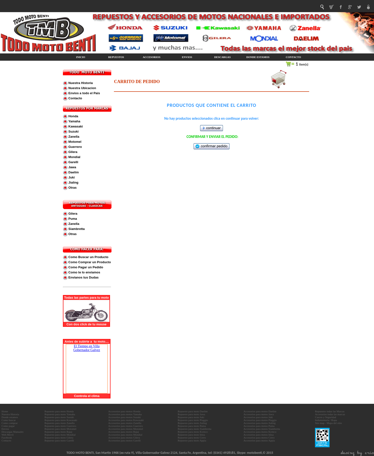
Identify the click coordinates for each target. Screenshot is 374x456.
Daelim (73, 172)
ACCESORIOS (152, 57)
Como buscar (8, 420)
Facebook (6, 437)
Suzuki (73, 131)
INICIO (80, 57)
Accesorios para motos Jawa (258, 414)
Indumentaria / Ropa (326, 420)
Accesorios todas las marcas (330, 414)
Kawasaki (75, 126)
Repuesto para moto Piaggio (193, 420)
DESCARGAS (222, 57)
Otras (72, 187)
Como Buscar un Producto (88, 257)
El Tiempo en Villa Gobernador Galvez (86, 348)
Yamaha (74, 121)
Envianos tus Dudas (83, 277)
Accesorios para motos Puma (258, 425)
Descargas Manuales (12, 431)
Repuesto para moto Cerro (192, 437)
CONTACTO (293, 57)
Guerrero (75, 147)
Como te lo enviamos (84, 272)
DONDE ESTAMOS (257, 57)
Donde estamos (9, 417)
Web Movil (7, 434)
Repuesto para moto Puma (192, 425)
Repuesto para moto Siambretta (194, 428)
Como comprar (9, 423)
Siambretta (76, 229)
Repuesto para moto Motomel (60, 428)
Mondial (74, 157)
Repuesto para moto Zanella (59, 423)
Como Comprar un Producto (89, 262)
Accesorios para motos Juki (258, 417)
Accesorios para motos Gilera (124, 437)
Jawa (72, 167)
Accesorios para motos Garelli (124, 440)
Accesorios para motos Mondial (125, 434)
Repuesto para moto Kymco (193, 431)
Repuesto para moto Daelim (193, 411)
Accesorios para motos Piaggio (260, 420)
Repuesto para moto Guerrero (60, 425)
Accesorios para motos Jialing (259, 423)
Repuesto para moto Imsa (191, 434)
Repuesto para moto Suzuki (59, 417)
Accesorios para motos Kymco (259, 431)
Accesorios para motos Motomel (125, 428)
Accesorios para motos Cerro (258, 437)
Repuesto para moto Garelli (59, 440)
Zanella (73, 136)
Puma (72, 218)
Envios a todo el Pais (84, 93)
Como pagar (8, 425)
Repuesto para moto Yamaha (59, 414)
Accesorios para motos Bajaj (123, 431)
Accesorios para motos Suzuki (124, 417)
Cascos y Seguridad (325, 417)
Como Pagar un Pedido (85, 267)
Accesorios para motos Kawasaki (126, 420)
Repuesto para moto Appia (192, 440)
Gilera (72, 152)
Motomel (74, 142)
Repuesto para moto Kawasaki (60, 420)
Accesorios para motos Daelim (259, 411)
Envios (5, 428)
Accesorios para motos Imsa (258, 434)
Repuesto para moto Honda (59, 411)
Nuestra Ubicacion (82, 88)
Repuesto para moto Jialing (192, 423)
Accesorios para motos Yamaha (125, 414)
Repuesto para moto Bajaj (58, 431)
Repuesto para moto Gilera (58, 437)
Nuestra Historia (80, 83)
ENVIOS (187, 57)
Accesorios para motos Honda (124, 411)
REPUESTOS (116, 57)
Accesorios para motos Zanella (124, 423)
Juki (71, 177)
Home (4, 411)
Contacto (75, 98)
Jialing (73, 182)
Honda (73, 116)
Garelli (73, 162)
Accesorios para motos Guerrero (125, 425)
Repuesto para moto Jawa (191, 414)
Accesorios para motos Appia (259, 440)
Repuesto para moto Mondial (60, 434)
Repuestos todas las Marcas (329, 411)
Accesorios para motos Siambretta (261, 428)
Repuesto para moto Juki (191, 417)
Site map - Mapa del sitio (328, 423)
